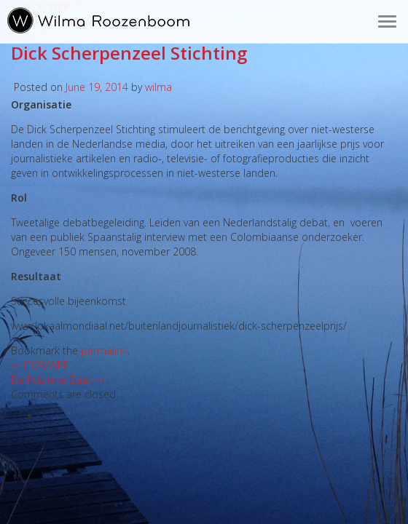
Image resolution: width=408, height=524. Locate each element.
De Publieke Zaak (58, 379)
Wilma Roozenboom (98, 20)
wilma (158, 87)
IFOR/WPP (40, 365)
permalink (104, 350)
